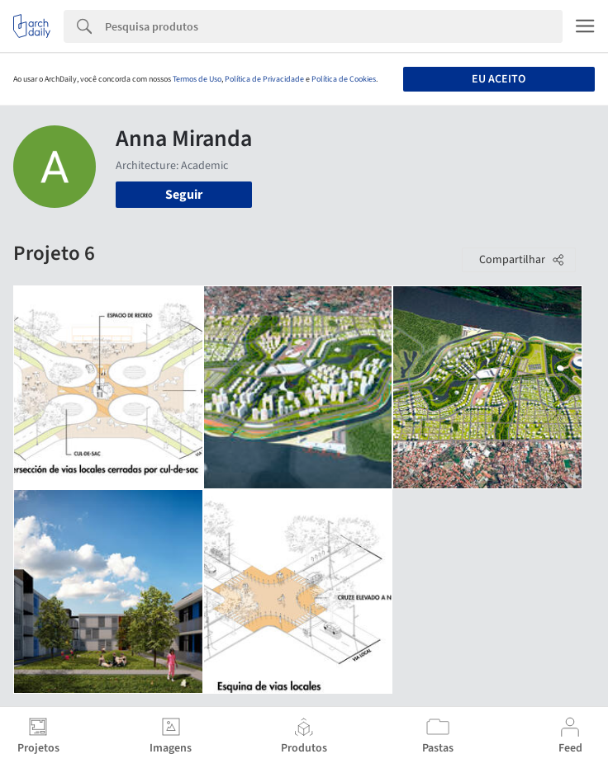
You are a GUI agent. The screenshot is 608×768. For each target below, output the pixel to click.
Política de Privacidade (264, 79)
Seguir (183, 195)
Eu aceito (498, 79)
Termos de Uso (197, 79)
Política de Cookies (343, 79)
